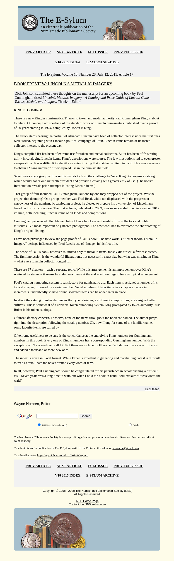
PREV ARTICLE (38, 52)
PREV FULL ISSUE (128, 52)
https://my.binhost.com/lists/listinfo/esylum (62, 455)
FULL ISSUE (98, 52)
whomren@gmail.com (126, 448)
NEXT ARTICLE (69, 52)
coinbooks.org (22, 440)
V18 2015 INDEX (67, 62)
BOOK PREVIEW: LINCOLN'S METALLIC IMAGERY (63, 84)
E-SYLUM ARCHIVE (102, 62)
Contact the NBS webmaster (87, 504)
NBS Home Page (87, 501)
